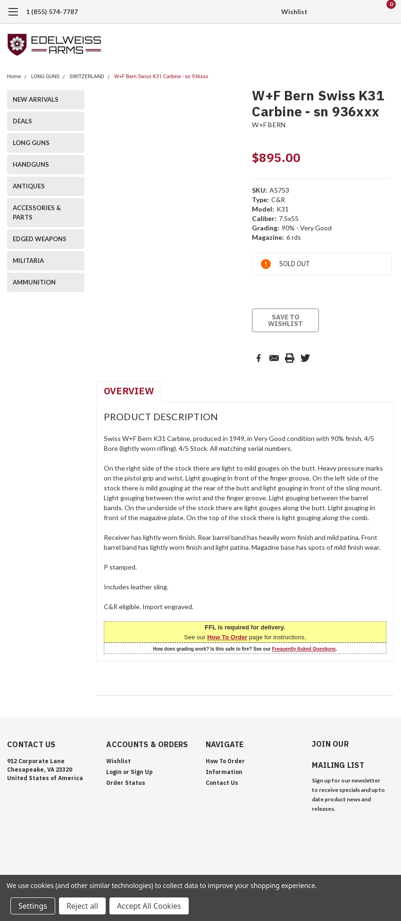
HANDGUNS (31, 164)
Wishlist (294, 12)
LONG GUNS (45, 76)
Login (114, 771)
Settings (32, 906)
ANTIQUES (29, 186)
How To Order (227, 637)
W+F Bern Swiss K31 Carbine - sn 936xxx (161, 76)
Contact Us (222, 782)
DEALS (22, 121)
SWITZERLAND (86, 76)
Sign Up (142, 771)
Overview (129, 390)
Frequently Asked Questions (303, 649)
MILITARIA (28, 260)
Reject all (82, 906)
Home (14, 76)
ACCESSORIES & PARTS (37, 212)
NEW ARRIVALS (35, 99)
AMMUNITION (34, 282)
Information (224, 771)
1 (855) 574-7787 (52, 12)
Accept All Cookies (149, 906)
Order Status (125, 782)
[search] (338, 12)
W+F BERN (268, 125)
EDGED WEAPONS (40, 239)
